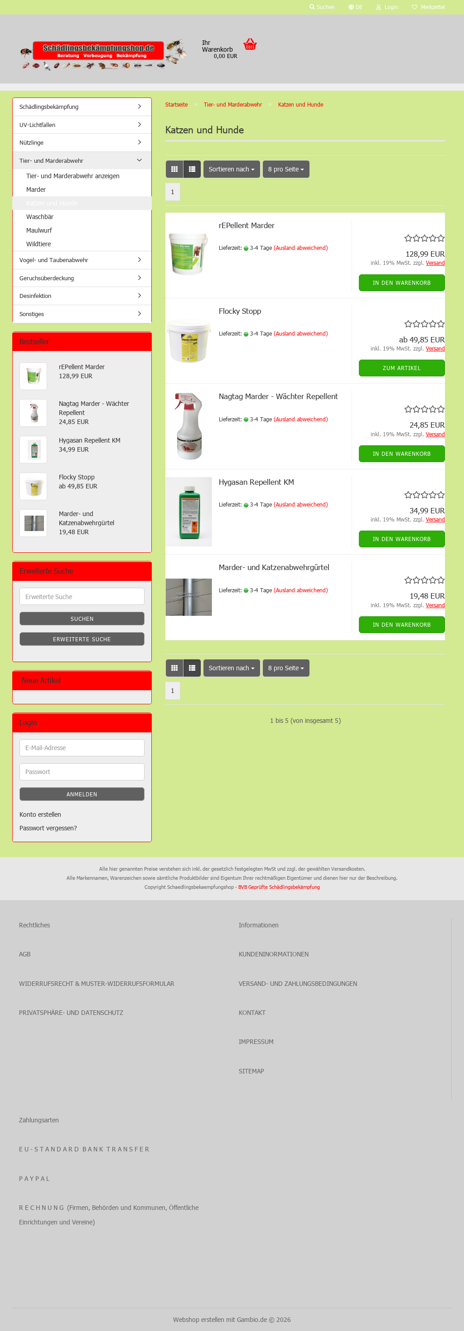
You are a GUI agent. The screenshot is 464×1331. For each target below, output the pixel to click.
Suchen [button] (322, 6)
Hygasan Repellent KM (256, 482)
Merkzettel (428, 6)
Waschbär (39, 216)
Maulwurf (39, 230)
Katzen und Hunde (51, 203)
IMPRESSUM (256, 1041)
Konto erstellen (40, 814)
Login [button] (387, 6)
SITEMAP (251, 1071)
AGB (24, 954)
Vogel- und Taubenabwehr (53, 259)
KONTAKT (252, 1012)
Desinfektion (35, 295)
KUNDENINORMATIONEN (274, 954)
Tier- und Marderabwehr (51, 160)
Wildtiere (38, 243)
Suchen (82, 618)
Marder (36, 189)
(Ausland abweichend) (301, 247)
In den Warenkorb (402, 282)
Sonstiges (31, 313)
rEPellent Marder (247, 225)
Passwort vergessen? (48, 828)
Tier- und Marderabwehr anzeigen (73, 175)
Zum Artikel (402, 367)
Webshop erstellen (198, 1319)
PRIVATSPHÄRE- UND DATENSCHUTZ (71, 1012)
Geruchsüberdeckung (46, 278)
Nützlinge (31, 142)
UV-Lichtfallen (37, 124)
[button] (355, 7)
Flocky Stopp (240, 311)
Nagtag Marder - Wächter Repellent (278, 396)
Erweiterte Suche (82, 639)
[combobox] (232, 169)
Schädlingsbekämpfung (48, 106)
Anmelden (82, 794)
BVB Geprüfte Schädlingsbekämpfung (279, 887)
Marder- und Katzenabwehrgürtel (274, 567)
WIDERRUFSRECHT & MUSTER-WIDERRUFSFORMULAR (96, 983)
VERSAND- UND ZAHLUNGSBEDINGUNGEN (298, 983)
